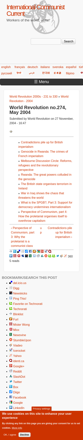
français (19, 67)
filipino (70, 73)
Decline (24, 437)
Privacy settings (41, 411)
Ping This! (19, 298)
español (71, 67)
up (41, 230)
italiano (45, 67)
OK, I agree (10, 437)
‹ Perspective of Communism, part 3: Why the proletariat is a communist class (22, 236)
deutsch (32, 67)
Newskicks (20, 293)
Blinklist (18, 314)
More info (17, 430)
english (6, 67)
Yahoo (17, 355)
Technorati (20, 309)
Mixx (16, 329)
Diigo (16, 392)
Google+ (18, 366)
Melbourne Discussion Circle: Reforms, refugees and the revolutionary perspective (45, 165)
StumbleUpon (22, 340)
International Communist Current (35, 10)
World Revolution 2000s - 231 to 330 (33, 96)
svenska (57, 67)
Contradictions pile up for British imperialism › (60, 232)
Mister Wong (21, 324)
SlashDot (19, 376)
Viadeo (17, 345)
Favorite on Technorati (27, 303)
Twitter (17, 381)
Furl (15, 319)
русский (6, 73)
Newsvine (19, 335)
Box (15, 387)
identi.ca (18, 361)
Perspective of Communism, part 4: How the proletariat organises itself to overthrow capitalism (42, 216)
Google (18, 402)
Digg (16, 288)
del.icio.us (19, 283)
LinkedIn (18, 408)
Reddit (17, 371)
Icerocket (19, 350)
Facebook (19, 397)
